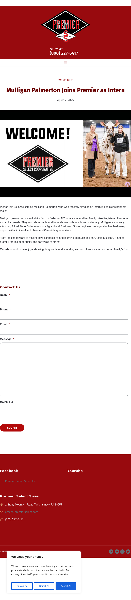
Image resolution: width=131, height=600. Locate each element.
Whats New (65, 80)
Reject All (44, 586)
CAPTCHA (6, 402)
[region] (44, 572)
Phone (5, 309)
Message (7, 339)
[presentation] (25, 448)
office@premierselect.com (21, 512)
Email (5, 324)
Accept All (66, 586)
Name (5, 294)
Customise (22, 586)
